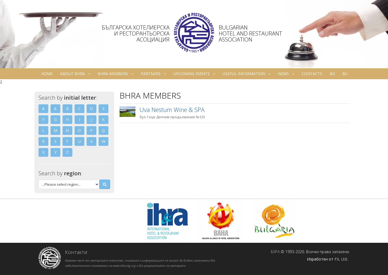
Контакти (76, 252)
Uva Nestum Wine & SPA (172, 109)
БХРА (275, 251)
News (286, 73)
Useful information (247, 73)
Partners (153, 73)
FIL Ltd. (341, 259)
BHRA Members (116, 73)
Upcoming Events (194, 73)
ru (345, 73)
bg (332, 73)
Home (47, 73)
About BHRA (75, 73)
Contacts (312, 73)
